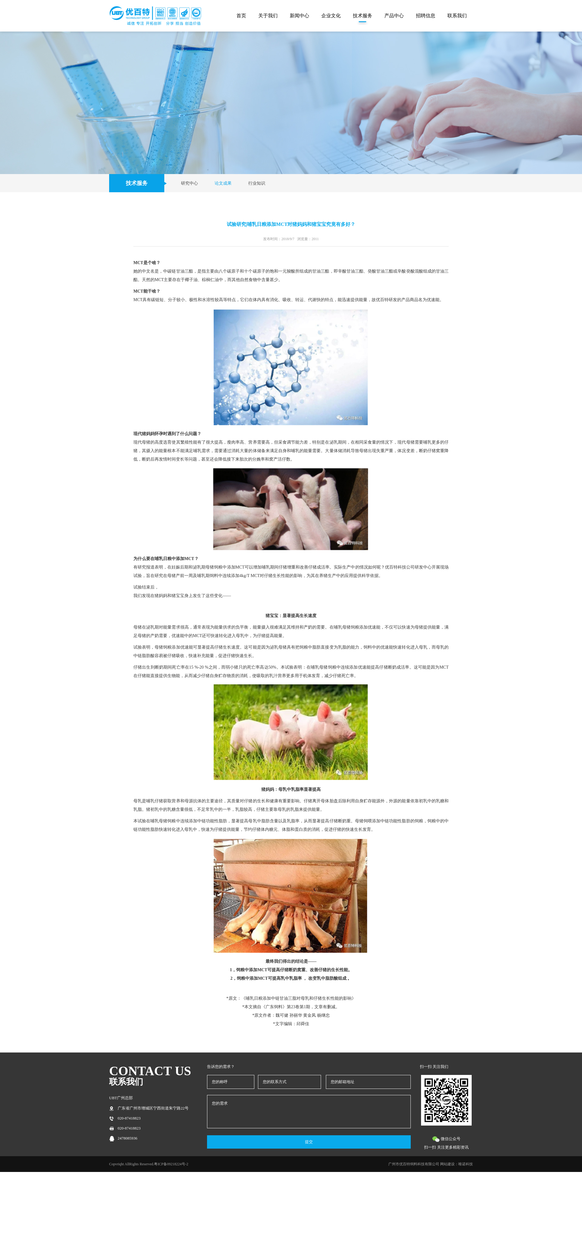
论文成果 (223, 183)
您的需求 (309, 1111)
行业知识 (256, 183)
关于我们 (268, 15)
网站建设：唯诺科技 (456, 1164)
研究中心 (189, 183)
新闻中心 (299, 15)
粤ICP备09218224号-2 (171, 1164)
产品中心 (394, 15)
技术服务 (362, 15)
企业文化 (331, 15)
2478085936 (127, 1138)
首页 (241, 15)
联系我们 (457, 15)
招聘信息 (425, 15)
